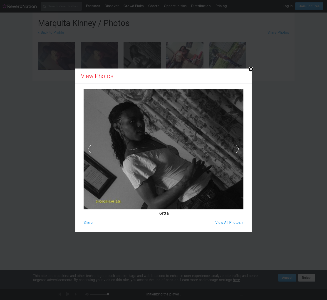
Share (88, 222)
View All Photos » (229, 222)
